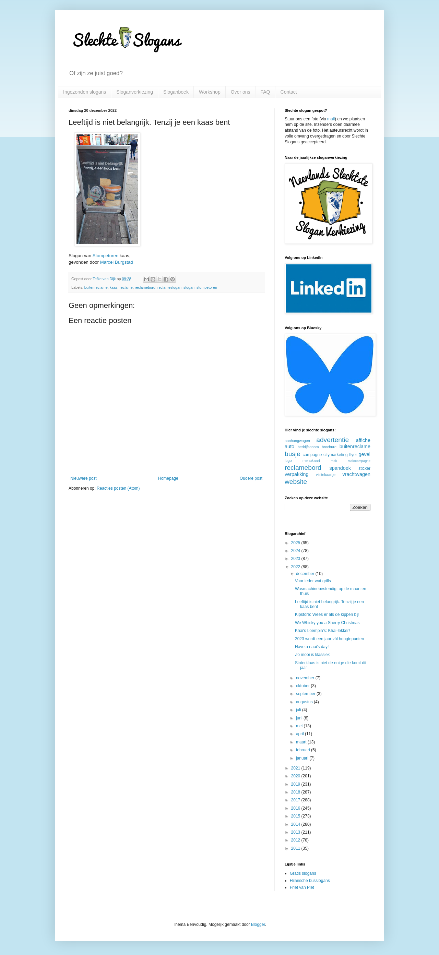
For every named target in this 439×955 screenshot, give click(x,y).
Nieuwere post (83, 478)
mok (334, 461)
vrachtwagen (356, 474)
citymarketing (335, 454)
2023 (296, 558)
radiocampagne (359, 461)
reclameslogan (169, 287)
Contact (289, 92)
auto (289, 446)
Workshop (210, 92)
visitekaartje (325, 475)
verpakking (297, 474)
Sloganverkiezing (134, 92)
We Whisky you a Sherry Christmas (327, 622)
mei (300, 726)
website (296, 481)
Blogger (258, 924)
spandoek (340, 468)
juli (299, 709)
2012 (296, 840)
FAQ (265, 92)
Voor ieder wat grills (313, 580)
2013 (296, 832)
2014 (296, 824)
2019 (296, 784)
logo (288, 460)
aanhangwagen (297, 441)
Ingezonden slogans (84, 92)
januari (302, 758)
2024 (296, 550)
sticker (364, 468)
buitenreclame (96, 287)
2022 (296, 566)
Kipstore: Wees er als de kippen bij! (327, 614)
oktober (303, 685)
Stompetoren (106, 255)
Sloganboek (176, 92)
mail (331, 119)
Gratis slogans (303, 873)
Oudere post (251, 478)
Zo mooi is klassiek (312, 654)
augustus (305, 702)
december (306, 573)
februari (303, 750)
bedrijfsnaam (308, 447)
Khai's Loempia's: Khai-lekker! (322, 630)
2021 (296, 768)
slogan (188, 287)
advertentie (332, 439)
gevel (364, 454)
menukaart (311, 460)
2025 (296, 542)
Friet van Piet (302, 887)
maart (302, 742)
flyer (353, 454)
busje (292, 453)
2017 (296, 800)
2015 (296, 816)
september (306, 693)
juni (300, 718)
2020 (296, 776)
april (300, 733)
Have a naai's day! (312, 646)
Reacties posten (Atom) (118, 488)
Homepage (168, 478)
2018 (296, 792)
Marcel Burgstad (116, 262)
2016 (296, 808)
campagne (312, 454)
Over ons (240, 92)
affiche (363, 440)
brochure (329, 447)
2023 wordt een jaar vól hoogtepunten (329, 638)
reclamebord (145, 287)
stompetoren (207, 287)
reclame (125, 287)
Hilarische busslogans (310, 880)
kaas (114, 287)
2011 (296, 848)
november (306, 678)
